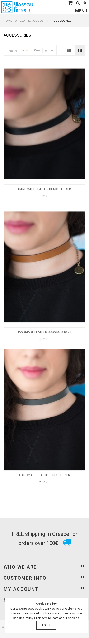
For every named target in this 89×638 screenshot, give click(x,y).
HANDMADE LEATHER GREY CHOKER (44, 475)
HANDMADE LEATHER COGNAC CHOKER (44, 332)
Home (8, 20)
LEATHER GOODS (32, 20)
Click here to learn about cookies (56, 618)
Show (36, 50)
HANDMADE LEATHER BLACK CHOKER (44, 189)
